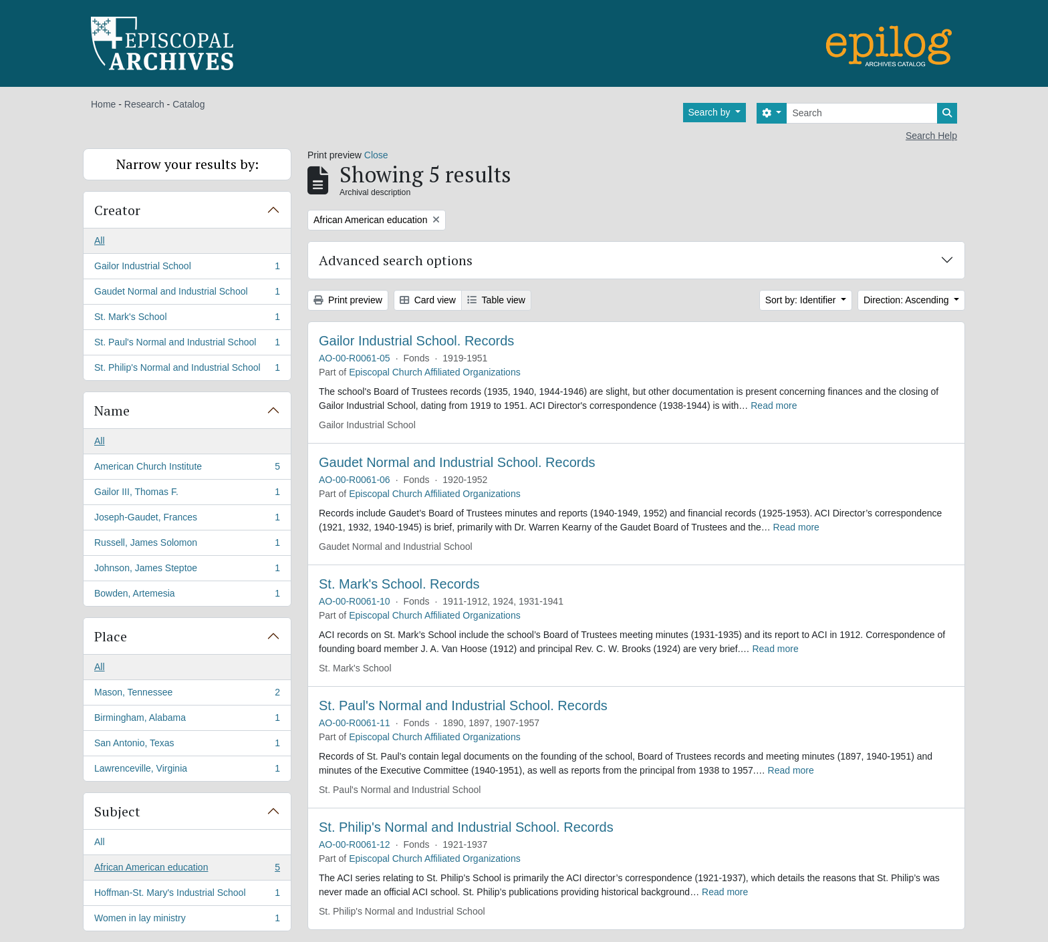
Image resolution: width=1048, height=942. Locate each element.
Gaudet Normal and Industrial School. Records (457, 462)
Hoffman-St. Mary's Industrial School (187, 895)
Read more (774, 405)
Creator (117, 210)
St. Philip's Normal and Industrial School (187, 370)
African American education (187, 869)
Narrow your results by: (187, 164)
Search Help (931, 135)
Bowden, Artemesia (187, 596)
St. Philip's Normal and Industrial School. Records (466, 827)
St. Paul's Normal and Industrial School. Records (463, 705)
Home (103, 104)
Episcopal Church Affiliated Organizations (435, 372)
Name (112, 411)
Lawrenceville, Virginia (187, 771)
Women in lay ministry (187, 920)
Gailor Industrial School (187, 268)
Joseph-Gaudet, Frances (187, 519)
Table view (496, 300)
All (99, 240)
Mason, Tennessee (187, 694)
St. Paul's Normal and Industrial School (187, 344)
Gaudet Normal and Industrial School (187, 294)
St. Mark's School (187, 319)
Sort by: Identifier (802, 300)
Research (144, 104)
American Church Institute (187, 469)
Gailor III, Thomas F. (187, 494)
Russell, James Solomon (187, 545)
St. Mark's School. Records (399, 584)
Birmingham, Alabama (187, 720)
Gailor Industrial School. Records (416, 340)
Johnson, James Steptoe (187, 570)
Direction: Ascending (908, 300)
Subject (117, 811)
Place (110, 636)
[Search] (862, 113)
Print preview (347, 300)
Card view (428, 300)
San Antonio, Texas (187, 745)
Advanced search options (396, 260)
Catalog (188, 104)
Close (376, 155)
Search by (710, 112)
